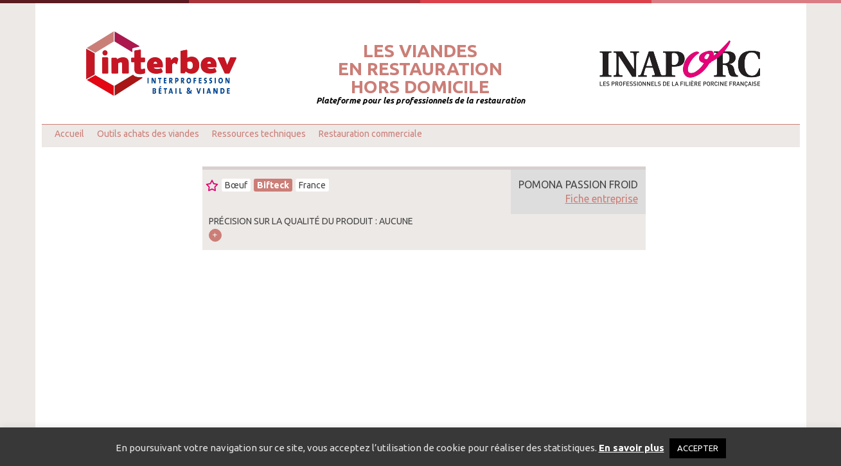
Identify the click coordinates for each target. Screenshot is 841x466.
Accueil (69, 134)
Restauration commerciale (370, 134)
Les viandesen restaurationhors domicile (420, 69)
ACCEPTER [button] (697, 448)
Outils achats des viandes (148, 134)
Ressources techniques (259, 134)
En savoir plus (631, 447)
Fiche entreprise (601, 198)
